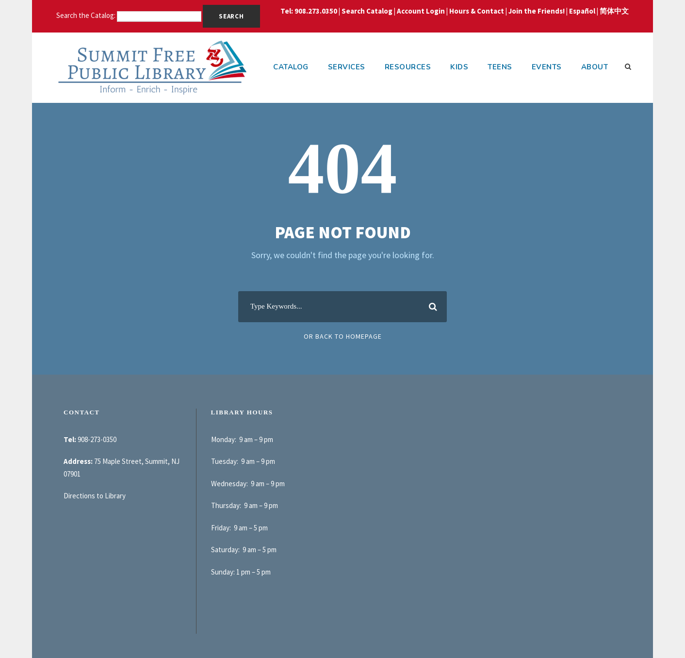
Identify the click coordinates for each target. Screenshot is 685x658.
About (594, 67)
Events (547, 67)
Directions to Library (95, 495)
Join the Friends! (536, 11)
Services (346, 67)
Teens (500, 67)
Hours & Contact (476, 11)
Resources (408, 67)
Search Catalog (367, 11)
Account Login (421, 11)
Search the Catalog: (86, 15)
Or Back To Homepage (343, 336)
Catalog (291, 67)
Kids (459, 67)
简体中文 (614, 11)
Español (582, 11)
